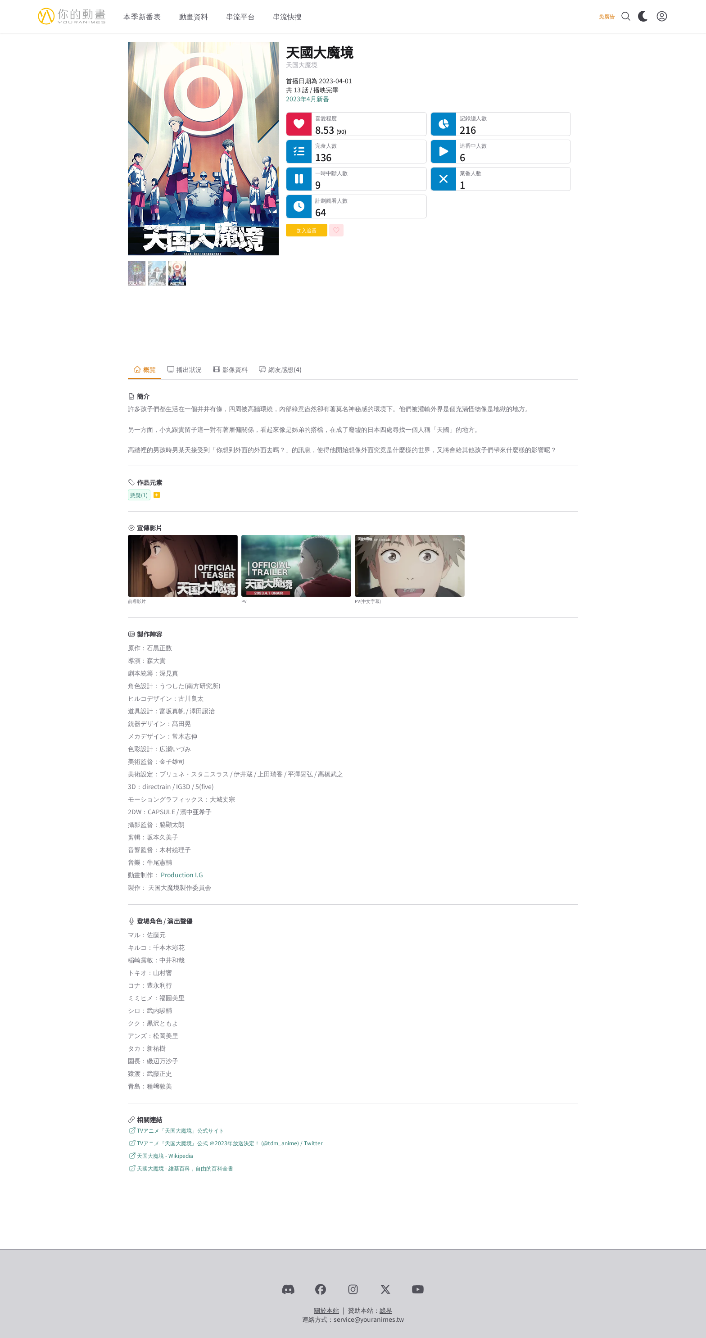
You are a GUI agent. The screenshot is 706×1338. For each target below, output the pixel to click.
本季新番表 (142, 16)
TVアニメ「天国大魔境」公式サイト (176, 1130)
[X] (385, 1289)
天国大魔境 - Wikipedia (160, 1155)
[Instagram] (353, 1289)
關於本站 (326, 1310)
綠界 (386, 1310)
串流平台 (240, 16)
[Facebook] (320, 1289)
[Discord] (288, 1289)
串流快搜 (287, 16)
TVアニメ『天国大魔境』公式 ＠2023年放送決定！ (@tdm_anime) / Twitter (225, 1143)
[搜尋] (625, 16)
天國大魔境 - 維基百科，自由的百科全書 (180, 1168)
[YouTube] (418, 1289)
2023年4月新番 (307, 98)
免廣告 (607, 16)
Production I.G (182, 874)
